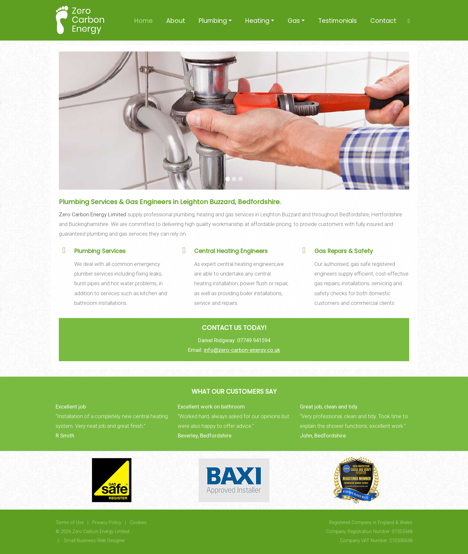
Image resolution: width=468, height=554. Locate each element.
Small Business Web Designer (90, 540)
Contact (383, 20)
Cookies (138, 522)
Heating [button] (257, 20)
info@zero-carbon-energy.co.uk (242, 350)
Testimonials (337, 20)
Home (143, 20)
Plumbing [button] (213, 20)
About (175, 20)
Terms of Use (70, 522)
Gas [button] (294, 20)
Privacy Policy (106, 522)
